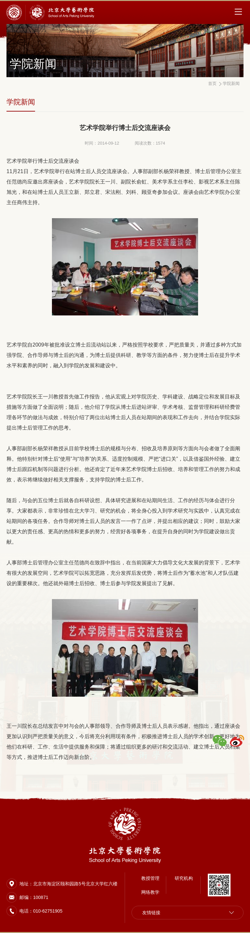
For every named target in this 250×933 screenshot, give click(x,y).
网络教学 (150, 892)
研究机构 (184, 878)
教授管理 (150, 878)
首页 (212, 83)
